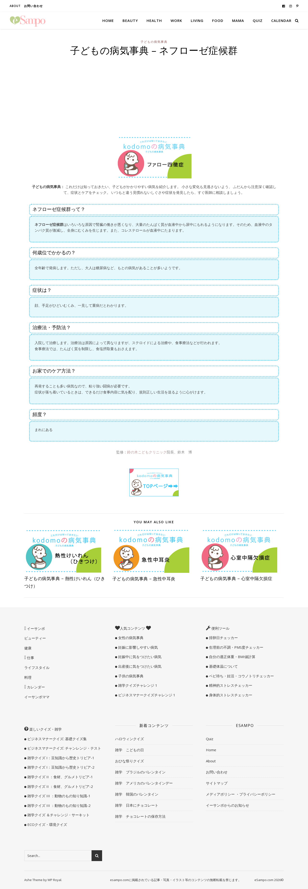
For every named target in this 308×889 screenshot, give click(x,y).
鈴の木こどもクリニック (147, 452)
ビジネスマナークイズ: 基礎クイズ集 (56, 738)
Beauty (130, 20)
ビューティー (35, 638)
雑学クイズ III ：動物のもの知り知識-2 (58, 805)
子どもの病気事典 (154, 42)
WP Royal (54, 880)
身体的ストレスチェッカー (230, 695)
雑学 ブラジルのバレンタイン (140, 772)
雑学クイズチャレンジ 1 (137, 685)
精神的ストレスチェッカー (230, 685)
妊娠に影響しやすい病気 (137, 647)
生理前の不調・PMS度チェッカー (235, 647)
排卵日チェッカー (223, 637)
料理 (27, 677)
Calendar (281, 20)
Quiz (258, 20)
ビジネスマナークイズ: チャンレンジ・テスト (63, 748)
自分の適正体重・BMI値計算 (231, 656)
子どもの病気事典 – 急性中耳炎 (143, 579)
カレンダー (35, 687)
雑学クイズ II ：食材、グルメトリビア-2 (59, 786)
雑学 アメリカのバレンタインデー (144, 783)
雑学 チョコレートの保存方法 (140, 816)
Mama (238, 20)
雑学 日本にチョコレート (136, 805)
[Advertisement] (154, 95)
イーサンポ (35, 628)
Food (217, 20)
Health (154, 20)
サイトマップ (217, 783)
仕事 (30, 657)
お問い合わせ (33, 6)
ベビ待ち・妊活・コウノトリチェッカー (241, 675)
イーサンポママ (36, 696)
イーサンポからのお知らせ (227, 805)
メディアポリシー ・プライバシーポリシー (240, 794)
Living (197, 20)
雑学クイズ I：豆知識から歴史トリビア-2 (60, 767)
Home (108, 20)
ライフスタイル (36, 667)
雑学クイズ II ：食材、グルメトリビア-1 (59, 776)
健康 (27, 648)
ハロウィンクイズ (129, 738)
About (15, 6)
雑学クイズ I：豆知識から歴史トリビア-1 (60, 757)
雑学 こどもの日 (129, 749)
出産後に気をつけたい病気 (139, 666)
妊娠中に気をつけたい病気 (139, 656)
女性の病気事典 (130, 637)
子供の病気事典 (130, 675)
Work (176, 20)
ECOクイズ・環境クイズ (46, 824)
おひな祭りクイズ (129, 760)
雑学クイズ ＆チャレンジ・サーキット (58, 814)
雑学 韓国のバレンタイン (136, 794)
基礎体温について (223, 666)
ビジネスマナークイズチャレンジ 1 (146, 695)
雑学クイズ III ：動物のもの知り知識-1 (58, 795)
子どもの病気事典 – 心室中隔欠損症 (236, 578)
